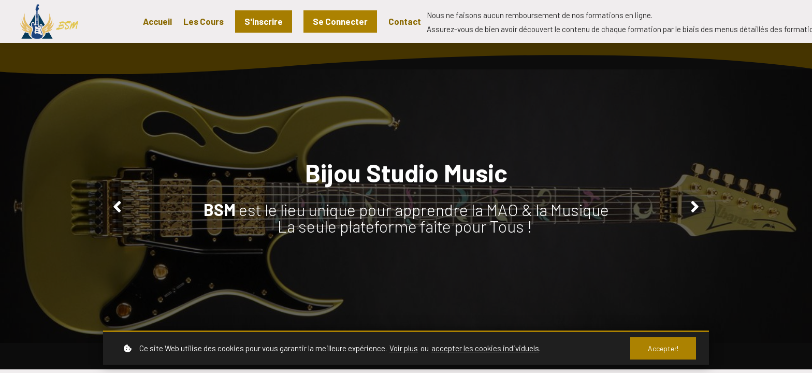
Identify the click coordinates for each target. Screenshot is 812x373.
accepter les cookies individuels (485, 348)
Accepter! (663, 348)
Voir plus (403, 348)
